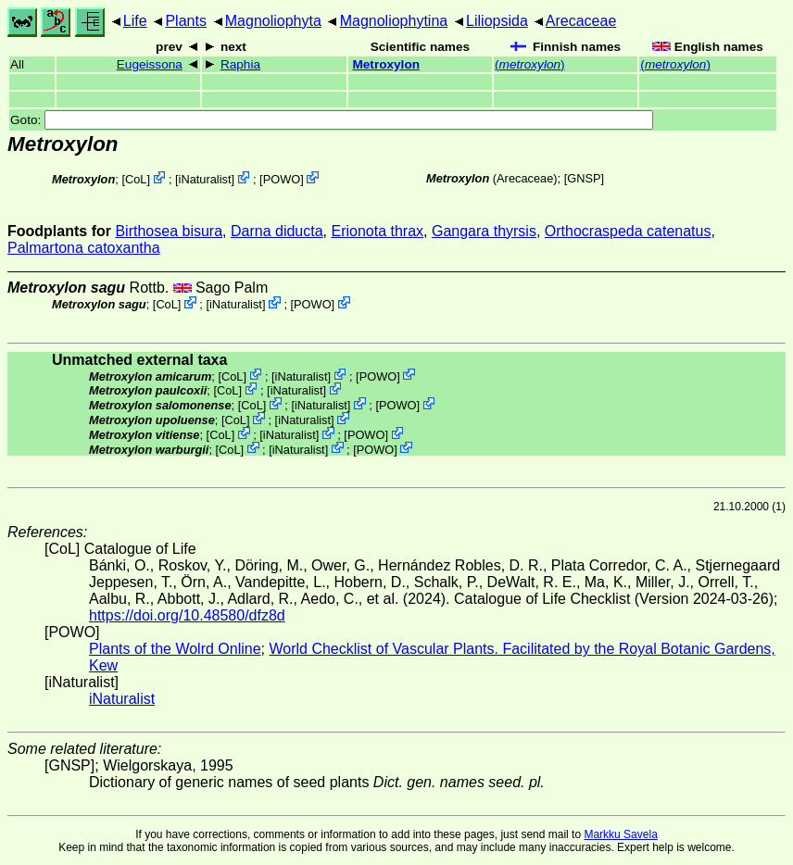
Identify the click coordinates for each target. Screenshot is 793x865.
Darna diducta (277, 231)
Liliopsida (497, 21)
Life (135, 21)
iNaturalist (205, 179)
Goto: (331, 120)
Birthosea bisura (168, 231)
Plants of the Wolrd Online (175, 649)
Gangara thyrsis (484, 231)
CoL (135, 179)
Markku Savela (620, 834)
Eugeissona (150, 64)
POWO (282, 179)
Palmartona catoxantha (83, 248)
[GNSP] (584, 178)
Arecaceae (581, 21)
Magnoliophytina (394, 21)
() (530, 64)
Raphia (240, 64)
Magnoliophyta (273, 21)
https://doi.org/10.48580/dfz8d (187, 615)
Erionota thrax (377, 231)
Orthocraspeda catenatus (628, 231)
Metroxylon (386, 64)
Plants (185, 21)
